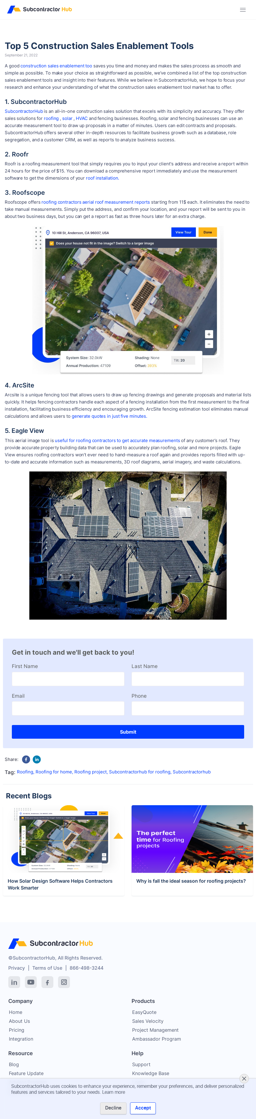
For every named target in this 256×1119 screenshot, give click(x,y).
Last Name (145, 666)
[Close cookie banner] (244, 1078)
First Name (25, 666)
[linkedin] (37, 759)
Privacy (16, 968)
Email (18, 696)
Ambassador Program (156, 1039)
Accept (143, 1108)
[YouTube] (31, 982)
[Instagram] (64, 982)
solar (67, 118)
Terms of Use (47, 968)
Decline (113, 1108)
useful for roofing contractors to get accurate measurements (117, 440)
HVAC (82, 118)
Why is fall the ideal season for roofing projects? (191, 909)
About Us (19, 1021)
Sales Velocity (148, 1021)
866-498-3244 (86, 968)
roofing (51, 118)
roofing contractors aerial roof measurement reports (95, 202)
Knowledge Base (150, 1073)
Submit (128, 732)
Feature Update (26, 1073)
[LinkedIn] (14, 982)
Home (15, 1012)
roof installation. (102, 178)
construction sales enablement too (56, 66)
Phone (139, 696)
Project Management (155, 1030)
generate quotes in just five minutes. (109, 416)
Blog (14, 1064)
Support (141, 1064)
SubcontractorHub (24, 111)
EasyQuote (144, 1012)
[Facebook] (47, 982)
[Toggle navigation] (243, 9)
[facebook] (26, 759)
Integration (21, 1039)
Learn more (113, 1092)
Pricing (16, 1030)
